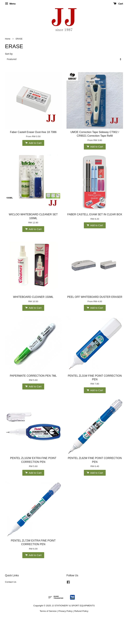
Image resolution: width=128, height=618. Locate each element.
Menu (10, 4)
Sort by (9, 53)
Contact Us (10, 582)
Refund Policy (81, 611)
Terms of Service (48, 611)
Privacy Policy (65, 611)
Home (7, 39)
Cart (118, 4)
